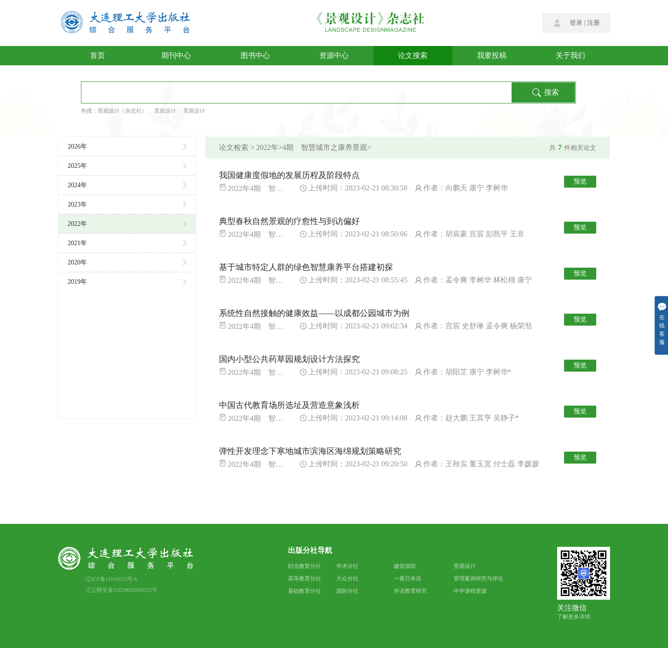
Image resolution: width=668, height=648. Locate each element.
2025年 (127, 165)
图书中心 (255, 55)
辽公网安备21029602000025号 (121, 590)
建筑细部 (405, 566)
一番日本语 (407, 578)
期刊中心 (176, 55)
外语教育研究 (410, 591)
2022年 (127, 223)
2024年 (127, 185)
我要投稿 (492, 55)
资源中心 (334, 55)
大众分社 (347, 578)
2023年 (127, 204)
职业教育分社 (304, 566)
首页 (97, 55)
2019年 (127, 281)
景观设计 (165, 111)
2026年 (127, 146)
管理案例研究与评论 (478, 578)
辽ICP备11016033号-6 (111, 579)
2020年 (127, 262)
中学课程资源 (470, 591)
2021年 (127, 243)
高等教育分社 (304, 578)
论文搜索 (412, 55)
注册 (593, 23)
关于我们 (570, 55)
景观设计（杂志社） (122, 111)
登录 (576, 23)
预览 (580, 181)
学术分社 (347, 566)
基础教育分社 (304, 591)
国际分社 (347, 591)
